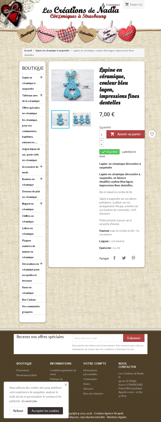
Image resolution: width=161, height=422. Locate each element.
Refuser (18, 411)
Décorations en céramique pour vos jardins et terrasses (31, 272)
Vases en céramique (28, 290)
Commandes (90, 379)
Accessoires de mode (30, 169)
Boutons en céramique (28, 182)
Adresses (88, 388)
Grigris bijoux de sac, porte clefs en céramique (31, 154)
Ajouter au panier (125, 134)
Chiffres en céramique (28, 218)
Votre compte (94, 363)
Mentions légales (116, 417)
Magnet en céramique (28, 206)
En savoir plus (29, 401)
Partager (114, 258)
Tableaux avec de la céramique (31, 98)
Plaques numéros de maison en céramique (28, 249)
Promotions (23, 370)
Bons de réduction (93, 393)
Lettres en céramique (28, 231)
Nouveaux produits (27, 375)
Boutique (33, 68)
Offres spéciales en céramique (31, 110)
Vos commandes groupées (31, 309)
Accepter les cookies (45, 411)
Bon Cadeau (29, 299)
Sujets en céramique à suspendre (28, 83)
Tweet (124, 258)
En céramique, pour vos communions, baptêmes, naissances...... (30, 131)
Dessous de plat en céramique (31, 194)
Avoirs (86, 383)
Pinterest (133, 258)
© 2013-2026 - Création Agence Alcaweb (100, 413)
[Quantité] (102, 134)
